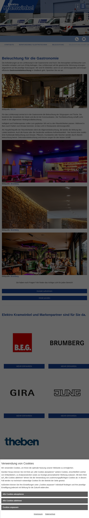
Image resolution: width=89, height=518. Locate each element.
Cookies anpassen (10, 507)
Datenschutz (50, 514)
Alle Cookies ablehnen (12, 501)
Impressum (38, 514)
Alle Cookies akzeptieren (13, 494)
